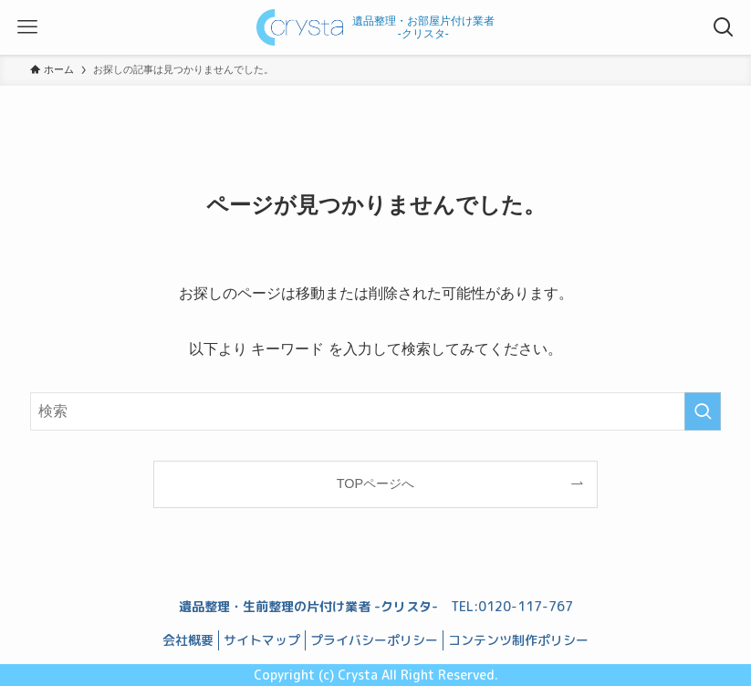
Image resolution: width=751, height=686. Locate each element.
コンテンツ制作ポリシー (518, 640)
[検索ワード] (375, 411)
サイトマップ (262, 640)
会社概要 (188, 640)
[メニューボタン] (27, 27)
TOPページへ (375, 483)
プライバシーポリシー (374, 640)
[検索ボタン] (723, 27)
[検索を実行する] (702, 411)
